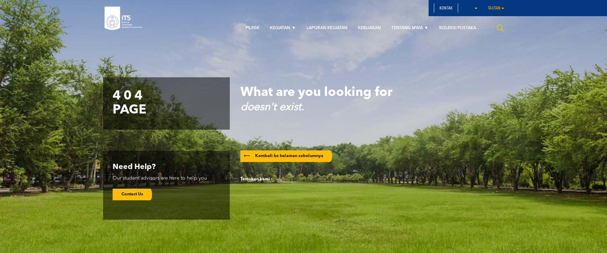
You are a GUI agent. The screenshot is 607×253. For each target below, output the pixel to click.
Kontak (446, 8)
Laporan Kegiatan (326, 28)
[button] (476, 8)
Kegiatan (280, 28)
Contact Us (132, 194)
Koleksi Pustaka (457, 28)
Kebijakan (369, 28)
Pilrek (252, 28)
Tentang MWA (407, 28)
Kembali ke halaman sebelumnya (283, 156)
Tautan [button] (496, 8)
